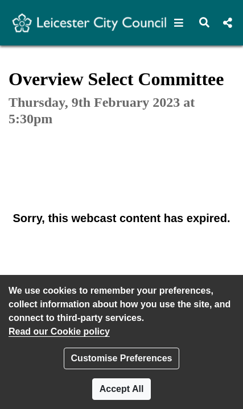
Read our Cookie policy (59, 331)
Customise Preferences (121, 358)
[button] (179, 22)
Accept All (122, 389)
